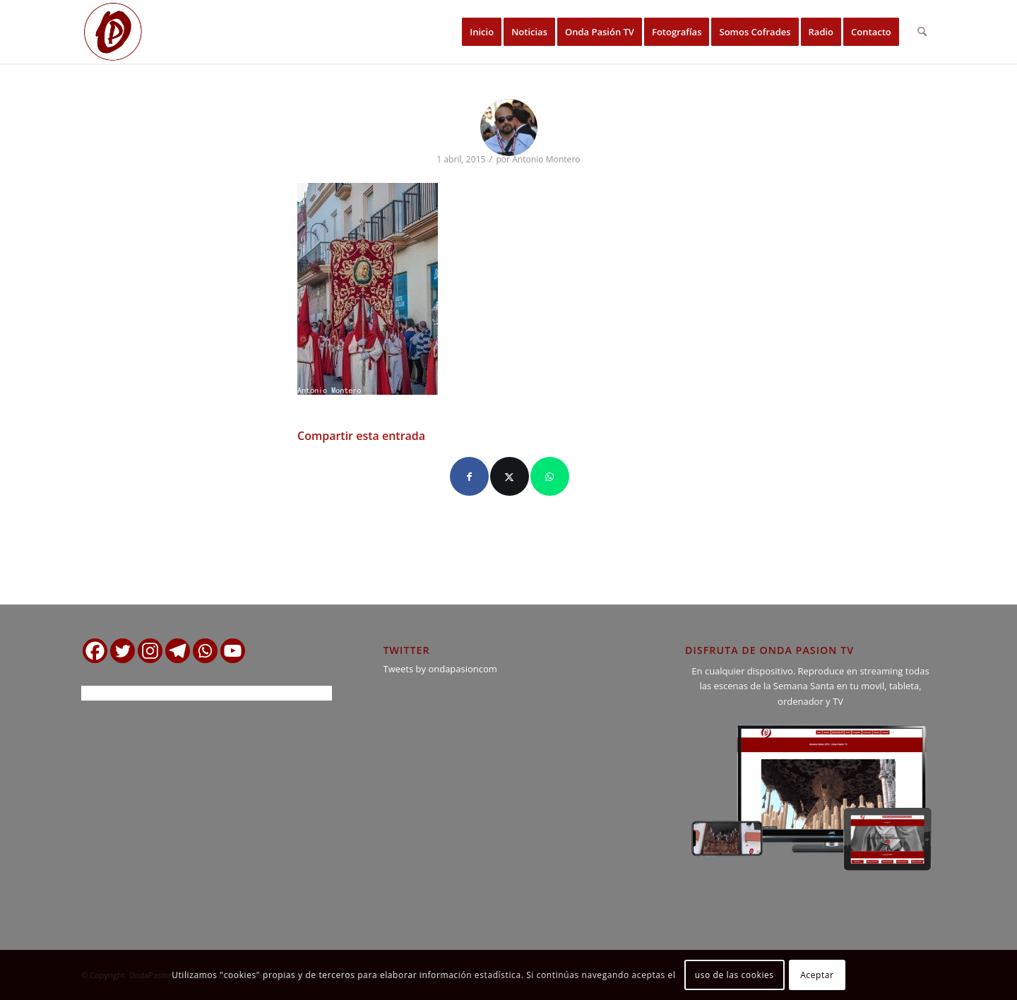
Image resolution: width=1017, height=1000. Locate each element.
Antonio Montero (546, 159)
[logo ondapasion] (113, 32)
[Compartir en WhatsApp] (549, 476)
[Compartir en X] (509, 476)
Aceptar (816, 975)
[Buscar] (922, 32)
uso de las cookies (734, 975)
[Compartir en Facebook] (469, 476)
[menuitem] (482, 32)
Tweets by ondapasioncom (440, 668)
